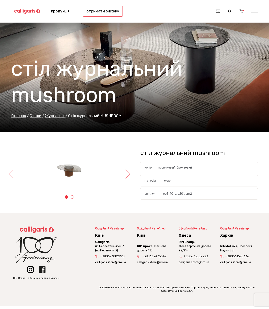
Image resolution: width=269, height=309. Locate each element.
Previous (12, 177)
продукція (60, 13)
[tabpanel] (69, 173)
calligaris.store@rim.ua (110, 265)
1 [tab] (66, 199)
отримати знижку (102, 12)
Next (126, 177)
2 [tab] (72, 199)
